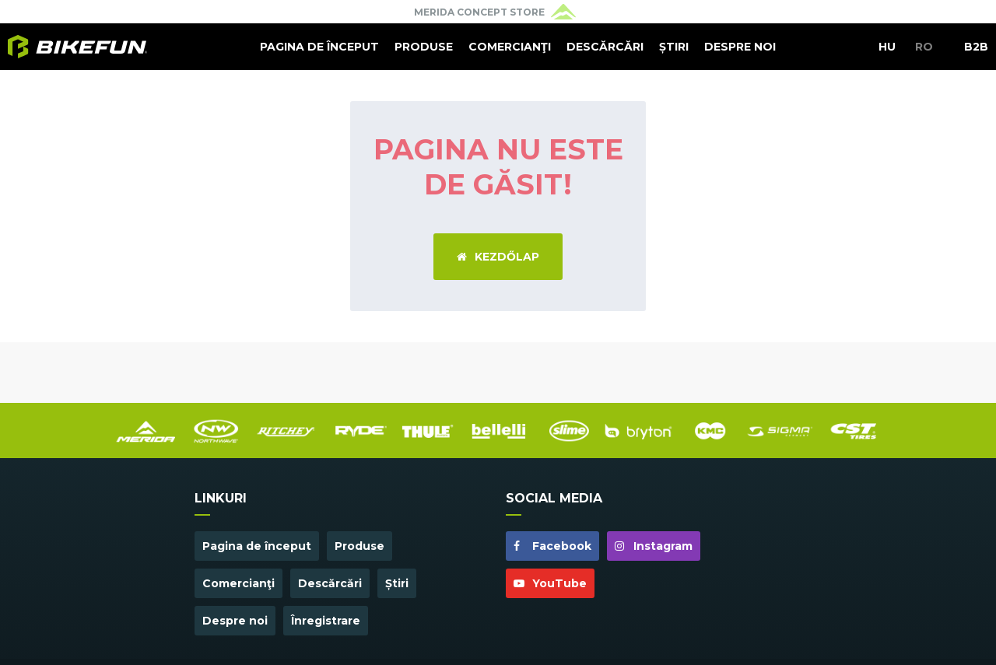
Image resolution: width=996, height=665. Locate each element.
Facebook (552, 546)
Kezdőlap (498, 257)
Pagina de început (319, 47)
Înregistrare (325, 621)
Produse (424, 47)
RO (924, 47)
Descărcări (605, 47)
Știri (674, 47)
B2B (976, 47)
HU (887, 47)
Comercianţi (509, 47)
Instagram (654, 546)
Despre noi (740, 47)
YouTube (550, 583)
